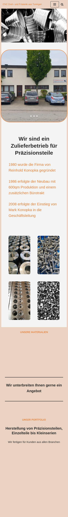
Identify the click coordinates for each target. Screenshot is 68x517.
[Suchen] (62, 4)
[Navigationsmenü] (54, 4)
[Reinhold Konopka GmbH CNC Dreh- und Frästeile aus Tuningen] (22, 4)
